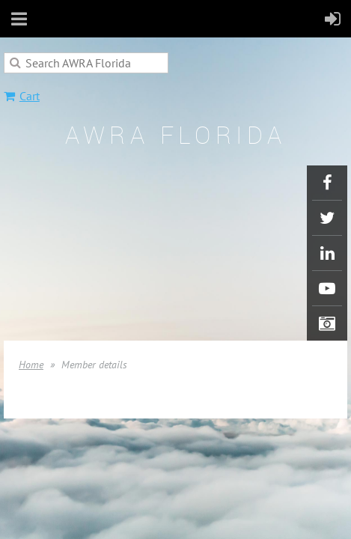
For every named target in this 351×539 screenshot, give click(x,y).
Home (31, 364)
